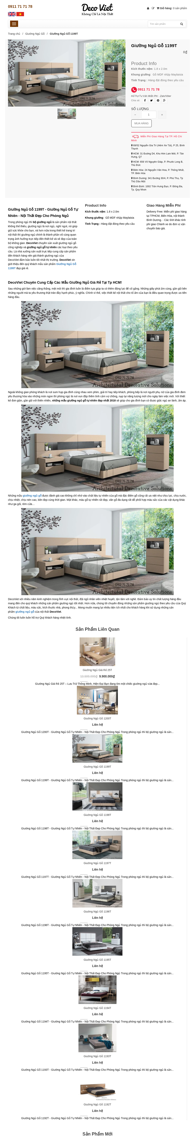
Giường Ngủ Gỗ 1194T (97, 1008)
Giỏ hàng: (172, 8)
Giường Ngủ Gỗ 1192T (97, 1104)
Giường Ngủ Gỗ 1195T (97, 959)
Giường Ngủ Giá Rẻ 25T (97, 670)
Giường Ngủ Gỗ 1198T (97, 814)
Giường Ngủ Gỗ (35, 33)
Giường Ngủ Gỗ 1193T (97, 1056)
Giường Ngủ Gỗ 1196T (97, 911)
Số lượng (140, 109)
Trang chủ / (16, 33)
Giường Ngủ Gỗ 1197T (97, 863)
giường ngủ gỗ (24, 611)
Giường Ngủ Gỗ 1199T (97, 766)
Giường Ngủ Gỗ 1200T (97, 718)
